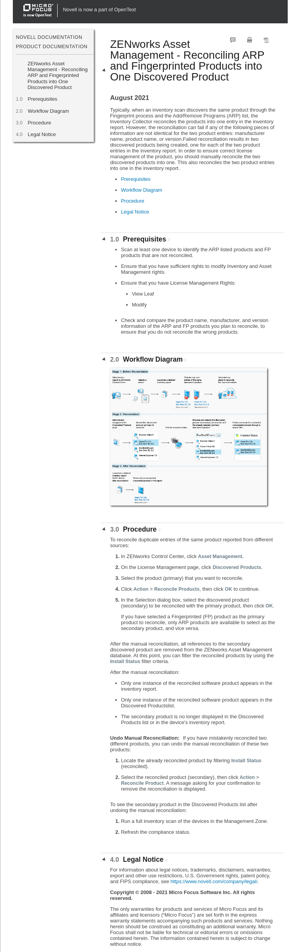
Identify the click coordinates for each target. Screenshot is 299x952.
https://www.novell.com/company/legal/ (214, 881)
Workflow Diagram (48, 111)
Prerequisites (42, 99)
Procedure (39, 123)
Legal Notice (42, 134)
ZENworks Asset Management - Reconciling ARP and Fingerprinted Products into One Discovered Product (58, 75)
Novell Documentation (49, 37)
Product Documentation (52, 46)
